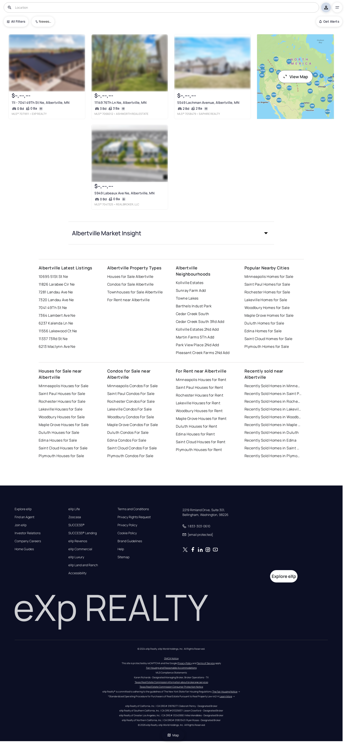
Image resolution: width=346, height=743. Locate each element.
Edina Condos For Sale (126, 440)
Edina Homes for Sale (263, 330)
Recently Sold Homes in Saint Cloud (273, 448)
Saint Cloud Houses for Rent (200, 441)
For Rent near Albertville (128, 299)
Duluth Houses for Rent (196, 426)
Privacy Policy (127, 525)
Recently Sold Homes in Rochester (273, 401)
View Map (295, 76)
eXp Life (74, 509)
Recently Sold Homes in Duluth (271, 432)
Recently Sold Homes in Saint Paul (273, 393)
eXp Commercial (80, 549)
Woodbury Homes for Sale (267, 307)
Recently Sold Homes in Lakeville (273, 409)
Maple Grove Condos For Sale (132, 424)
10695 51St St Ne (53, 276)
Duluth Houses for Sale (59, 432)
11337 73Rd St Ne (53, 338)
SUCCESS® (76, 525)
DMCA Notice (171, 658)
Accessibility (77, 573)
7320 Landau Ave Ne (56, 299)
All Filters (16, 21)
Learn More (226, 696)
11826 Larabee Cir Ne (57, 284)
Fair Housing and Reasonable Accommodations (171, 667)
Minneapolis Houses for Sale (64, 385)
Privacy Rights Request (134, 517)
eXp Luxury (76, 557)
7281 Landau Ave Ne (56, 292)
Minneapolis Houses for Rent (201, 379)
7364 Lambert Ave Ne (57, 315)
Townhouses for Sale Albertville (135, 292)
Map (173, 735)
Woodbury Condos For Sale (130, 416)
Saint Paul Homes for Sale (267, 284)
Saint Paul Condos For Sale (130, 393)
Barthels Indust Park (194, 305)
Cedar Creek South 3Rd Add (200, 321)
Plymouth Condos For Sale (130, 455)
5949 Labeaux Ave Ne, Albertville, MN (124, 193)
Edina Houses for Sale (58, 440)
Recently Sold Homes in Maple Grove (273, 424)
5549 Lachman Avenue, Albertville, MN (208, 102)
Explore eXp (23, 509)
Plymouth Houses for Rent (199, 449)
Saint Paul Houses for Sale (62, 393)
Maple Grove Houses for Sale (64, 424)
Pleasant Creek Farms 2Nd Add (202, 352)
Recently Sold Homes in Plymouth (273, 455)
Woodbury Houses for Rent (199, 410)
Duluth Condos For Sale (128, 432)
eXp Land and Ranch (83, 565)
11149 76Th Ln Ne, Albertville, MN (120, 102)
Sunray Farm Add (191, 290)
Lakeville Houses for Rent (198, 402)
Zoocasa (74, 517)
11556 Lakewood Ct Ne (58, 330)
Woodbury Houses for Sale (62, 416)
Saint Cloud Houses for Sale (63, 448)
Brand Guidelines (130, 541)
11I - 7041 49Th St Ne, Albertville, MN (41, 102)
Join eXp (21, 525)
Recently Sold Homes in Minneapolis (273, 385)
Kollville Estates (189, 282)
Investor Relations (27, 533)
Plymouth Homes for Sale (266, 346)
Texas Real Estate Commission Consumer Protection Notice (171, 686)
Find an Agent (24, 517)
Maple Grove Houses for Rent (201, 418)
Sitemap (123, 557)
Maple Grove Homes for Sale (268, 315)
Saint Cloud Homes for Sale (268, 338)
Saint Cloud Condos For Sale (132, 448)
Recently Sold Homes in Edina (270, 440)
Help (121, 549)
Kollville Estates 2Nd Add (197, 329)
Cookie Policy (127, 533)
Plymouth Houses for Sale (61, 455)
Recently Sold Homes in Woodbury (273, 416)
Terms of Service (206, 663)
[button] (171, 233)
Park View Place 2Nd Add (197, 344)
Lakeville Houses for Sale (60, 409)
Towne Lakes (187, 298)
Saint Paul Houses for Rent (199, 387)
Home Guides (24, 549)
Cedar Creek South (192, 313)
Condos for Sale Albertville (130, 284)
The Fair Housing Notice (224, 691)
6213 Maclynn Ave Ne (57, 346)
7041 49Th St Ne (53, 307)
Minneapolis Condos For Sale (132, 385)
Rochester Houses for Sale (62, 401)
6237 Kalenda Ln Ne (56, 323)
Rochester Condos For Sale (131, 401)
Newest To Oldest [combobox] (45, 21)
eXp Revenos (77, 541)
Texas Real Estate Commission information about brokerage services (171, 682)
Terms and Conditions (133, 509)
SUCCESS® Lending (82, 533)
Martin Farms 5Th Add (195, 337)
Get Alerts (329, 21)
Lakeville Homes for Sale (265, 299)
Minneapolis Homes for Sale (268, 276)
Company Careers (28, 541)
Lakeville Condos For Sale (129, 409)
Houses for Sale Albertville (130, 276)
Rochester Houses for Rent (199, 395)
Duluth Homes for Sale (264, 323)
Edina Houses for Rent (195, 434)
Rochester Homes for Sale (267, 292)
